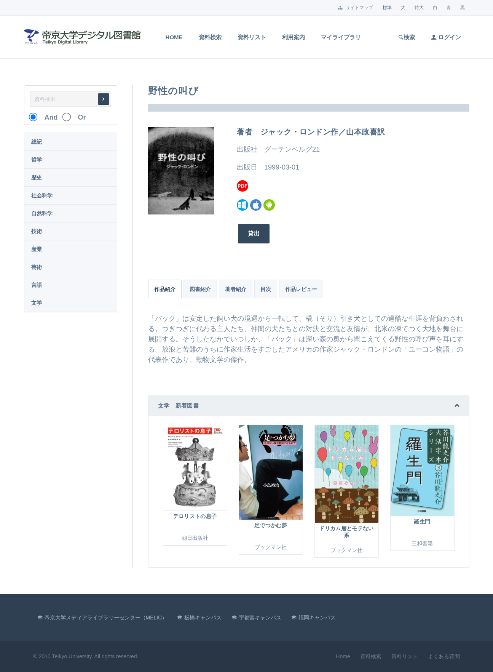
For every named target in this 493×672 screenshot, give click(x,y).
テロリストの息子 (195, 516)
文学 (36, 303)
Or (78, 117)
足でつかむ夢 (270, 525)
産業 (36, 249)
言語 (36, 285)
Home (174, 37)
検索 (406, 37)
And (48, 117)
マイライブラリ (341, 37)
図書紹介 (200, 289)
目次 (265, 289)
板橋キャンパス (203, 617)
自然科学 (42, 213)
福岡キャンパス (317, 617)
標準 (387, 7)
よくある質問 (444, 656)
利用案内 (293, 37)
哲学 (36, 160)
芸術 (36, 267)
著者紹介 (235, 289)
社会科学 (42, 195)
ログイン (446, 37)
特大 (419, 7)
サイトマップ (355, 7)
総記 (36, 142)
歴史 (36, 177)
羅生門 (422, 521)
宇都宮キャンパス (260, 617)
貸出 (252, 233)
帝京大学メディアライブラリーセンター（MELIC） (106, 617)
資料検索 (210, 37)
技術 (36, 231)
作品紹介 (165, 289)
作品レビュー (301, 289)
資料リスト (252, 37)
